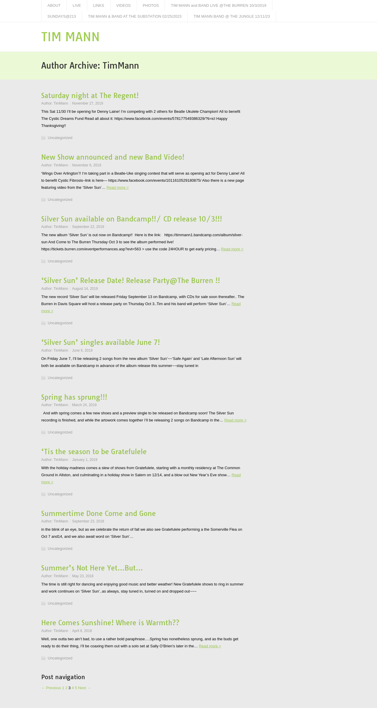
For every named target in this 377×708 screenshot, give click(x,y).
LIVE (77, 5)
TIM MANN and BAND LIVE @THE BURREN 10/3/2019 (218, 5)
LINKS (98, 5)
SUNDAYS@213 (61, 16)
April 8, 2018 (82, 631)
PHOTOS (151, 5)
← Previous (51, 688)
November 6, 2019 (86, 165)
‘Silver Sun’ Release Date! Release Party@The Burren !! (130, 280)
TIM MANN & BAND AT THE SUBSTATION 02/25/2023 (134, 16)
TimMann (61, 103)
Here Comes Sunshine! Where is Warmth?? (110, 622)
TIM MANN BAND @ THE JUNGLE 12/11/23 (232, 16)
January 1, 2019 (84, 460)
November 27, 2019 (87, 103)
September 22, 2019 (88, 227)
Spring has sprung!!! (74, 397)
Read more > (118, 187)
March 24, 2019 (84, 405)
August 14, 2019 (85, 289)
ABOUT (54, 5)
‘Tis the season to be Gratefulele (94, 451)
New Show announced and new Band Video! (112, 157)
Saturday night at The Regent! (90, 95)
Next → (84, 688)
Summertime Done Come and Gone (98, 513)
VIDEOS (123, 5)
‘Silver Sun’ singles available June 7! (100, 342)
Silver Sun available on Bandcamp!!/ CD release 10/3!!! (131, 219)
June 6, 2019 (82, 350)
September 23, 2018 (88, 521)
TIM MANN (70, 36)
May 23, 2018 (83, 576)
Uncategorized (60, 137)
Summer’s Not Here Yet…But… (92, 568)
